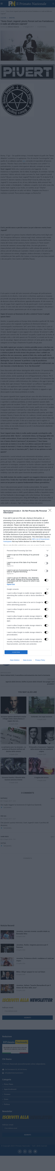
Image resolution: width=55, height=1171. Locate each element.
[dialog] (27, 585)
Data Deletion (15, 660)
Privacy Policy (40, 660)
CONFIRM (16, 652)
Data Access (27, 660)
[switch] (46, 555)
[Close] (50, 511)
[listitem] (27, 550)
